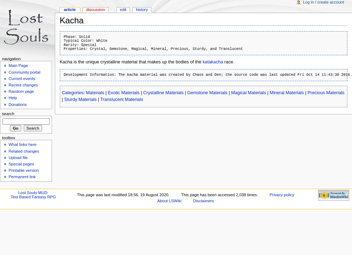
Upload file (18, 157)
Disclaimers (203, 201)
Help (12, 98)
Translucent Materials (121, 99)
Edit (123, 9)
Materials (95, 92)
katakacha (213, 62)
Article (70, 9)
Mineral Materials (287, 92)
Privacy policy (282, 195)
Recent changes (23, 85)
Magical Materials (248, 92)
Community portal (24, 72)
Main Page (18, 65)
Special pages (21, 164)
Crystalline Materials (163, 92)
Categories (72, 92)
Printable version (23, 170)
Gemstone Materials (207, 92)
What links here (22, 144)
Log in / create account (323, 2)
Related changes (23, 151)
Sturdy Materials (80, 99)
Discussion (95, 9)
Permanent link (21, 177)
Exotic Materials (124, 92)
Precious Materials (325, 92)
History (142, 9)
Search (8, 114)
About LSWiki (169, 201)
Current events (21, 78)
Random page (21, 91)
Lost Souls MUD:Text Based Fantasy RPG (33, 195)
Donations (17, 104)
